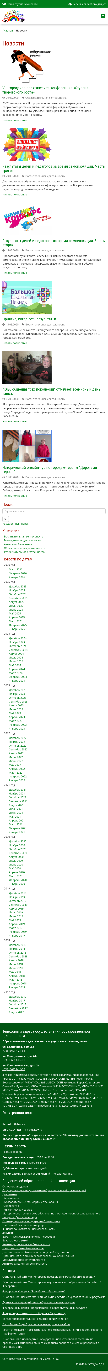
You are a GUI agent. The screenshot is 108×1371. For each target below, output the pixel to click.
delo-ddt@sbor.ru (13, 1124)
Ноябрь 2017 (17, 1000)
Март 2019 (15, 928)
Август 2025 (16, 602)
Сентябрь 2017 (18, 1008)
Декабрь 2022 (17, 738)
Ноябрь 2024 (17, 642)
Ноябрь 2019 (17, 897)
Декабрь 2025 (17, 586)
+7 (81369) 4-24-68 (13, 1050)
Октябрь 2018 (17, 952)
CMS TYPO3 (52, 1359)
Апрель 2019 (17, 924)
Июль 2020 (16, 860)
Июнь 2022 (16, 761)
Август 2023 (16, 705)
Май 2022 (15, 765)
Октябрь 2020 (17, 849)
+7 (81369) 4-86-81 (13, 1060)
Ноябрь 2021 (17, 793)
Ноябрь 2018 (17, 949)
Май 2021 (15, 816)
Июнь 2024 (16, 661)
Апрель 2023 (17, 717)
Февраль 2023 (18, 724)
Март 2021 (15, 824)
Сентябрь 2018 (18, 956)
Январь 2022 (17, 780)
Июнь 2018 (16, 968)
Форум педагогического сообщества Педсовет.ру (33, 1313)
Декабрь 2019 (17, 893)
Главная (7, 30)
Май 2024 (15, 665)
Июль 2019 (16, 912)
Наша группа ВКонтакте (20, 4)
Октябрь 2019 (17, 901)
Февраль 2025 (18, 625)
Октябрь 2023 (17, 697)
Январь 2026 (17, 577)
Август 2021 (16, 805)
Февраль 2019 (18, 932)
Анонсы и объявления (18, 544)
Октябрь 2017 (17, 1004)
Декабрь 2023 (17, 690)
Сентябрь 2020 (18, 853)
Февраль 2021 (18, 828)
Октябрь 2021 (17, 797)
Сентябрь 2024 (18, 650)
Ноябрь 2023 (17, 694)
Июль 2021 (16, 809)
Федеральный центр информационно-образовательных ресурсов (44, 1308)
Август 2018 (16, 960)
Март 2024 (15, 673)
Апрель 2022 (17, 769)
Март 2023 (15, 721)
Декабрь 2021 (17, 789)
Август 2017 (16, 1012)
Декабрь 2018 (17, 945)
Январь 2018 (17, 987)
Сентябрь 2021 (18, 801)
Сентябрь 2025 (18, 598)
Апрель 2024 (17, 669)
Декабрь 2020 (17, 841)
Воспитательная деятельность (23, 536)
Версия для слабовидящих (87, 4)
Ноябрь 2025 (17, 590)
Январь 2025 (17, 629)
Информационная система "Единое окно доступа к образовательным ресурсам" (53, 1297)
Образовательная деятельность (24, 548)
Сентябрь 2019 (18, 904)
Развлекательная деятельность (24, 552)
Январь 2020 (17, 884)
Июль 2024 (16, 657)
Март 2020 (15, 876)
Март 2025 (15, 621)
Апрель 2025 (17, 617)
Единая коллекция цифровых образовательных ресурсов (38, 1302)
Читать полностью (14, 120)
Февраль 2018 (18, 983)
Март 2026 (15, 569)
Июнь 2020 (16, 864)
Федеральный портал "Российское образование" (33, 1291)
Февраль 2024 (18, 677)
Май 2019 (15, 920)
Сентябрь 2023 (18, 701)
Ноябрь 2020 (17, 845)
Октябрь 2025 (17, 594)
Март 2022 (15, 772)
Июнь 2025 (16, 609)
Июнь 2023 (16, 709)
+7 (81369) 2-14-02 (13, 1069)
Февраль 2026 (18, 573)
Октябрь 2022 (17, 745)
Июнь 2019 (16, 916)
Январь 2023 (17, 728)
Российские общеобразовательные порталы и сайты (36, 1324)
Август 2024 (16, 653)
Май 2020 (15, 868)
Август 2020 (16, 857)
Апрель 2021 (17, 820)
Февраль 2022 (18, 776)
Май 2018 (15, 972)
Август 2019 (16, 908)
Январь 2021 (17, 832)
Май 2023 (15, 713)
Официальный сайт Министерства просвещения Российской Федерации (48, 1276)
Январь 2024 (17, 680)
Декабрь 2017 (17, 996)
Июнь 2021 (16, 813)
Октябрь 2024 (17, 646)
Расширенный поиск (15, 523)
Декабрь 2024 (17, 638)
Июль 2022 (16, 757)
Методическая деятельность (22, 540)
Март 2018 (15, 979)
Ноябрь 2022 (17, 742)
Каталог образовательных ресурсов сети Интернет (35, 1319)
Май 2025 (15, 613)
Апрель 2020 (17, 872)
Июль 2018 (16, 964)
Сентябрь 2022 (18, 749)
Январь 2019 (17, 935)
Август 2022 (16, 753)
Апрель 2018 (17, 976)
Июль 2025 (16, 606)
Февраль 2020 (18, 880)
